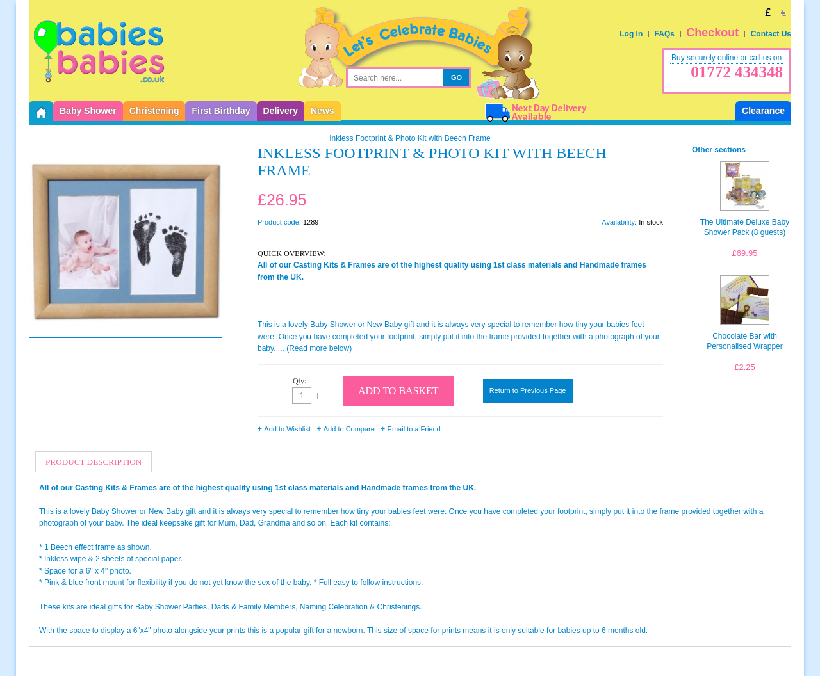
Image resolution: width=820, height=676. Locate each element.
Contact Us (771, 33)
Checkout (712, 32)
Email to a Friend (414, 429)
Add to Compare (349, 429)
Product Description (93, 462)
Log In (631, 33)
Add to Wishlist (287, 429)
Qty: (299, 380)
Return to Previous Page (527, 390)
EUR (783, 12)
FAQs (665, 33)
